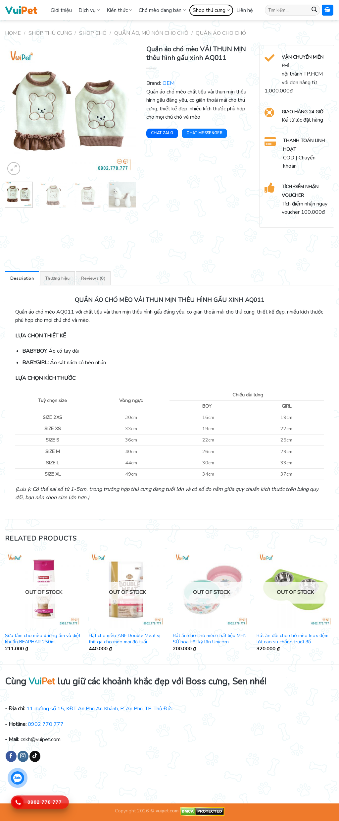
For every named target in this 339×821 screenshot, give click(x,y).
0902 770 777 (46, 724)
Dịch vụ (89, 10)
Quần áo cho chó (221, 33)
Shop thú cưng (211, 10)
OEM (168, 83)
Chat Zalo (162, 133)
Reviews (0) (93, 278)
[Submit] (314, 10)
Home (13, 33)
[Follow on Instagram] (23, 756)
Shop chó (93, 33)
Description (22, 278)
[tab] (22, 278)
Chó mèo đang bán (162, 10)
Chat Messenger (204, 133)
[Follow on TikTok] (34, 756)
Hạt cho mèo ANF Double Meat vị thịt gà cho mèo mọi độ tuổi (124, 638)
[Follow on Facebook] (11, 756)
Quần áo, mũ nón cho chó (151, 33)
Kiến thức (119, 10)
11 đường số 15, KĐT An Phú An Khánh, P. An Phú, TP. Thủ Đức (99, 708)
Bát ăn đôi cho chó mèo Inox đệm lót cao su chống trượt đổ (292, 638)
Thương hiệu (57, 278)
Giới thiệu (61, 10)
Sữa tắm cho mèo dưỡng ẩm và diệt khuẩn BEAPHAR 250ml (42, 638)
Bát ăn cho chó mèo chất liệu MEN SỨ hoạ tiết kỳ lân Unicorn (210, 638)
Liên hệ (244, 10)
